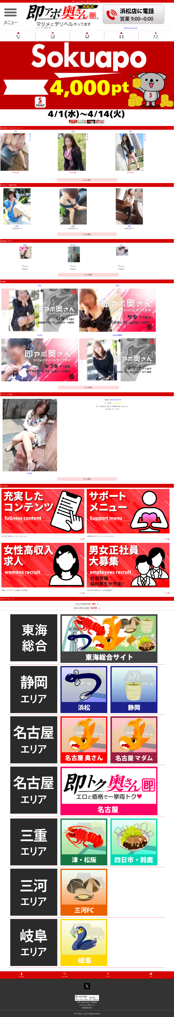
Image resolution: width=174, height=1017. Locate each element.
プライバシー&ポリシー (87, 1005)
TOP (151, 975)
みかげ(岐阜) (117, 335)
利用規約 (94, 1002)
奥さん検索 (65, 975)
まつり (30, 137)
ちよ (121, 245)
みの (73, 226)
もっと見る (87, 180)
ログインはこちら (131, 28)
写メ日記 (107, 975)
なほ (129, 226)
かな (117, 285)
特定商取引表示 (87, 1007)
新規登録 (21, 975)
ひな (39, 285)
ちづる (29, 473)
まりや (87, 137)
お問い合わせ (85, 1002)
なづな (145, 137)
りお (17, 226)
